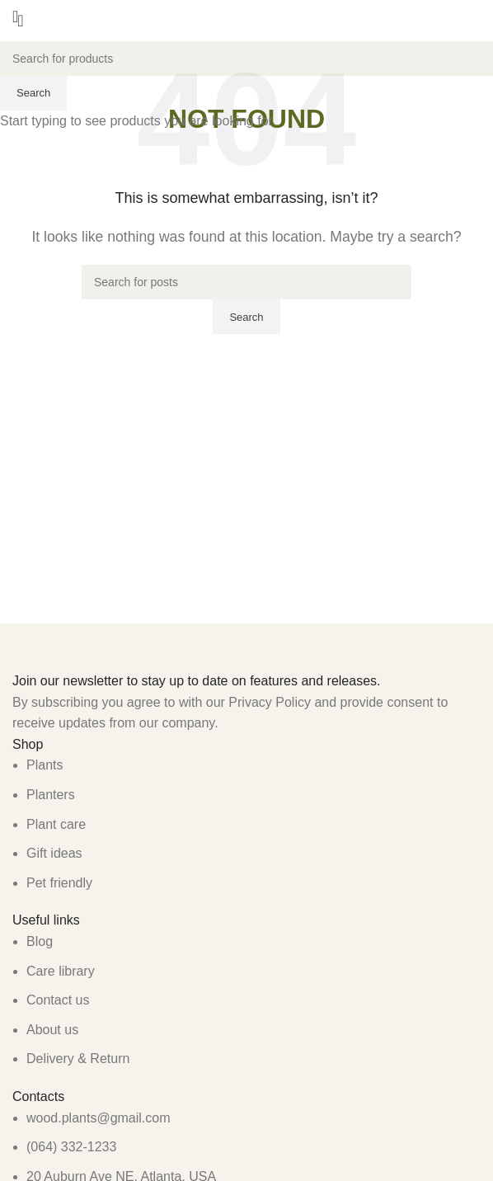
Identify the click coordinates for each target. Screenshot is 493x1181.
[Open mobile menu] (15, 16)
